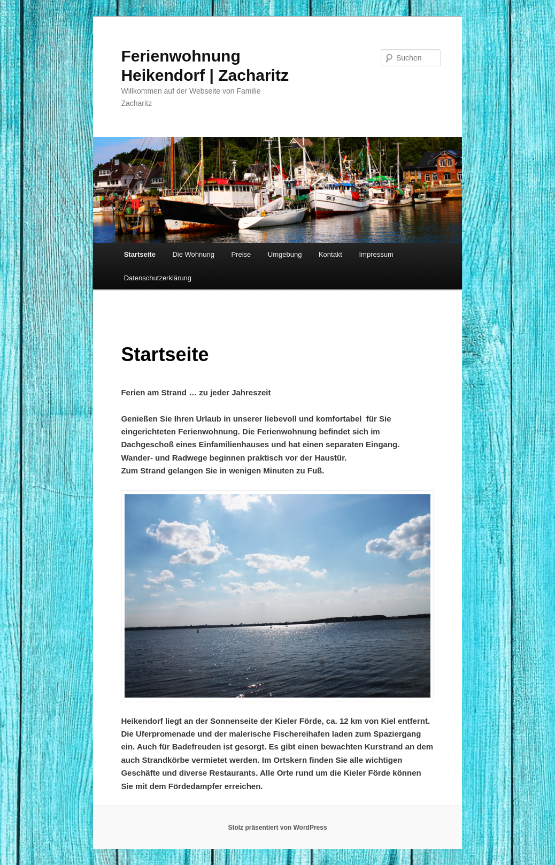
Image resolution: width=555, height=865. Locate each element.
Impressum (376, 254)
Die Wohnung (193, 254)
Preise (241, 254)
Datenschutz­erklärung (157, 278)
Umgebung (285, 254)
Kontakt (330, 254)
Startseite (140, 254)
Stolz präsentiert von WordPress (277, 827)
